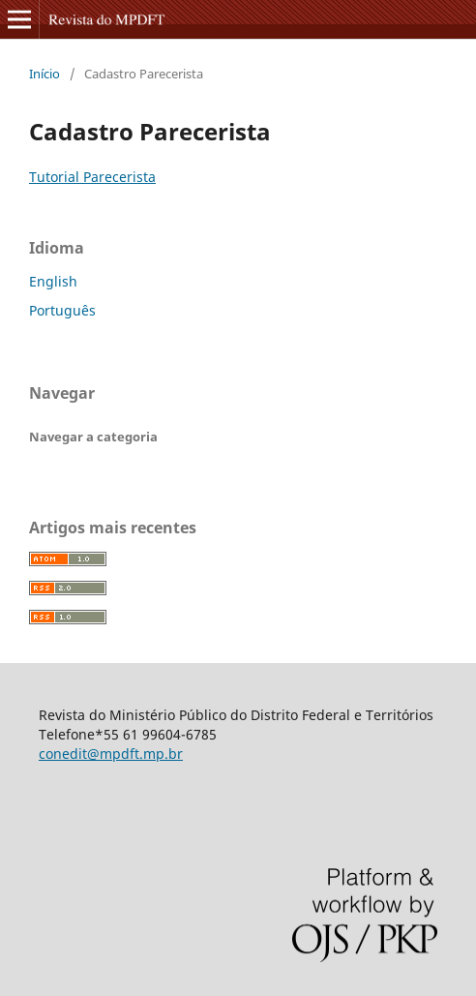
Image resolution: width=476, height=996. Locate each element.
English (53, 281)
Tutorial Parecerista (92, 176)
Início (44, 73)
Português (62, 310)
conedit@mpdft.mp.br (111, 753)
